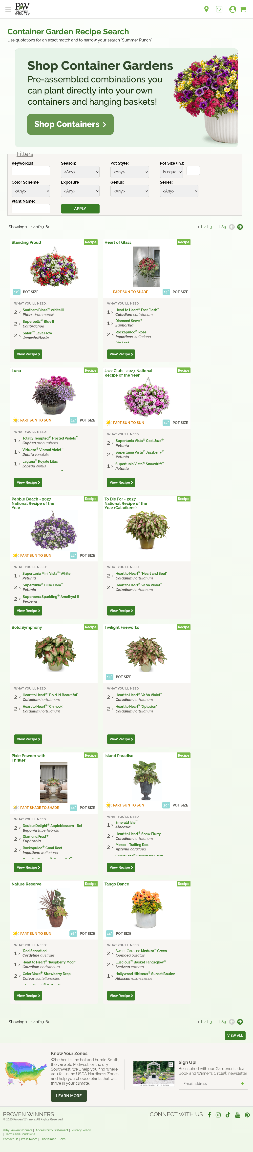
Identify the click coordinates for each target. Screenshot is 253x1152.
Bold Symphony (27, 627)
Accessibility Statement (52, 1130)
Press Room (29, 1139)
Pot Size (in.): (172, 163)
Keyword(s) (22, 163)
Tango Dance (117, 884)
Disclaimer (48, 1139)
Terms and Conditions (20, 1134)
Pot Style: (119, 163)
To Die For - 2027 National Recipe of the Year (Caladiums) (126, 503)
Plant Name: (23, 201)
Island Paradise (119, 755)
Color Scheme (25, 182)
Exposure (70, 182)
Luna (16, 370)
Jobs (62, 1139)
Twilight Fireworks (122, 627)
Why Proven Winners (17, 1130)
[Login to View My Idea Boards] (219, 6)
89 (223, 227)
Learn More (69, 1096)
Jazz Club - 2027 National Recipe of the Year (128, 372)
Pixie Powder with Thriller (28, 757)
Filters (25, 154)
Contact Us (10, 1139)
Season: (68, 163)
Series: (166, 182)
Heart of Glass (118, 242)
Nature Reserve (27, 884)
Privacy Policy (81, 1130)
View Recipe (27, 354)
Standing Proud (26, 242)
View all (235, 1035)
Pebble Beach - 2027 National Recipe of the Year (33, 503)
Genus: (117, 182)
